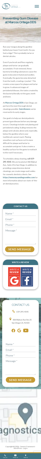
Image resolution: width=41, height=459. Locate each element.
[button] (37, 6)
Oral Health (30, 29)
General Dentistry (12, 29)
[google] (19, 331)
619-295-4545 (20, 311)
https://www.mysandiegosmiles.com (19, 177)
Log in (25, 448)
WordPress (18, 448)
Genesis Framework (27, 446)
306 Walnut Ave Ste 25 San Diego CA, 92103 (20, 321)
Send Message (19, 249)
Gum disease (24, 109)
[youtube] (26, 331)
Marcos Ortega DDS (14, 103)
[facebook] (14, 331)
